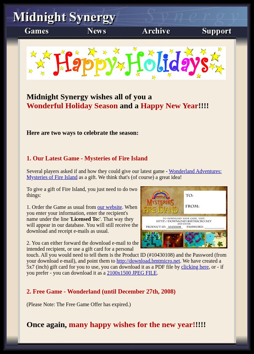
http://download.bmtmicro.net (148, 261)
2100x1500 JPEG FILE (132, 273)
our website (109, 207)
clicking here (195, 267)
